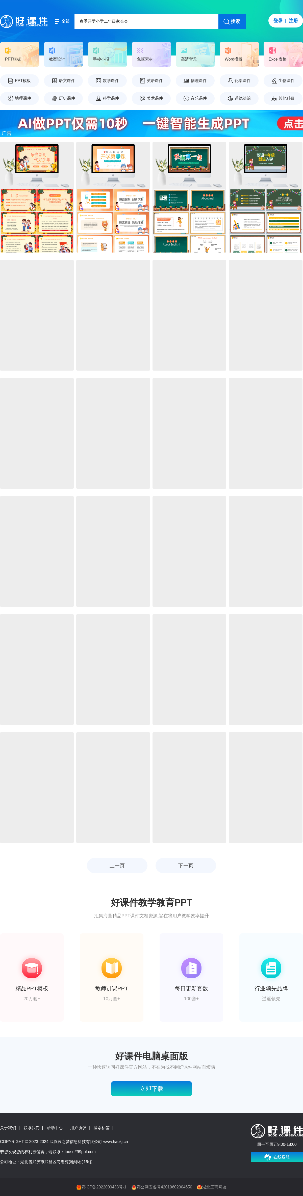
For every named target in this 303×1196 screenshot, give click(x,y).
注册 (293, 20)
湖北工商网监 (214, 1187)
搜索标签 (101, 1128)
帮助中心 (55, 1128)
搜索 (235, 21)
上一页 (117, 865)
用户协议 (78, 1128)
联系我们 (31, 1128)
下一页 (185, 865)
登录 (278, 20)
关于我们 (8, 1128)
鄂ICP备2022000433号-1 (104, 1187)
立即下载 (151, 1088)
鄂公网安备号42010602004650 (164, 1187)
